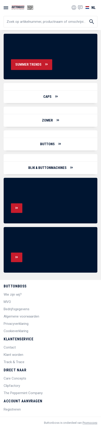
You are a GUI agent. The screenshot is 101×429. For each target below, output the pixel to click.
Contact (10, 347)
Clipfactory (12, 386)
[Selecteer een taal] (90, 7)
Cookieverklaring (16, 331)
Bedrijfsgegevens (16, 309)
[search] (50, 21)
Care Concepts (15, 378)
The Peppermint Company (23, 393)
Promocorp (90, 422)
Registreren (12, 409)
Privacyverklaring (16, 324)
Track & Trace (14, 362)
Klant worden (13, 355)
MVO (7, 302)
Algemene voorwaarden (21, 316)
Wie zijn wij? (13, 294)
